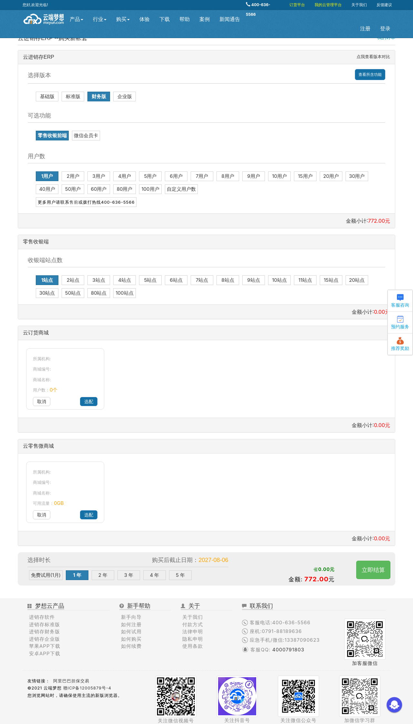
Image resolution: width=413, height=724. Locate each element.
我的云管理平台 (328, 4)
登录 (385, 28)
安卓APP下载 (44, 653)
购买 (123, 19)
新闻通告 (229, 19)
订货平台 (297, 4)
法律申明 (192, 631)
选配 (88, 401)
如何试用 (131, 631)
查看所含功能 (370, 74)
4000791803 (288, 650)
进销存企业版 (44, 639)
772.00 (316, 579)
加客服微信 (365, 663)
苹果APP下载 (44, 646)
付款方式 (192, 624)
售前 (73, 202)
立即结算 (373, 569)
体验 (144, 19)
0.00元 (326, 569)
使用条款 (192, 646)
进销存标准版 (44, 624)
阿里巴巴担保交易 (71, 680)
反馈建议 (384, 4)
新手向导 (131, 617)
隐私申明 (192, 639)
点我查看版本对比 (373, 56)
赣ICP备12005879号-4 (87, 688)
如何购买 (131, 639)
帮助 (184, 19)
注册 (365, 28)
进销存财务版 (44, 631)
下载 (164, 19)
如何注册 (131, 624)
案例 (204, 19)
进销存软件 (42, 617)
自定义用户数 (181, 189)
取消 (41, 401)
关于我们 (359, 4)
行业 (99, 19)
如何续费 (131, 646)
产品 (76, 19)
